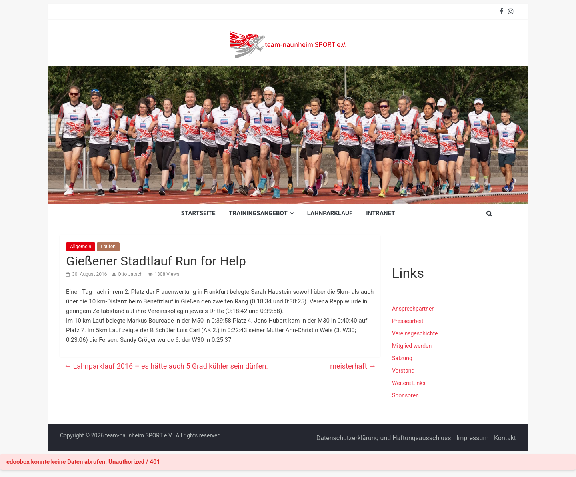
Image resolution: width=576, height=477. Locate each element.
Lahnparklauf (330, 213)
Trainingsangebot (258, 213)
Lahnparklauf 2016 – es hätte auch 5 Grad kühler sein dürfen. (166, 366)
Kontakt (505, 438)
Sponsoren (405, 395)
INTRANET (380, 213)
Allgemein (80, 246)
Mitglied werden (412, 346)
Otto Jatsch (130, 274)
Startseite (198, 213)
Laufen (108, 246)
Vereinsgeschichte (415, 333)
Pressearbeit (407, 321)
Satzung (402, 358)
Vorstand (403, 370)
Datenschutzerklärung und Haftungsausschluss (383, 438)
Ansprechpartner (413, 308)
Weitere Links (409, 383)
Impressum (472, 438)
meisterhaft (353, 366)
